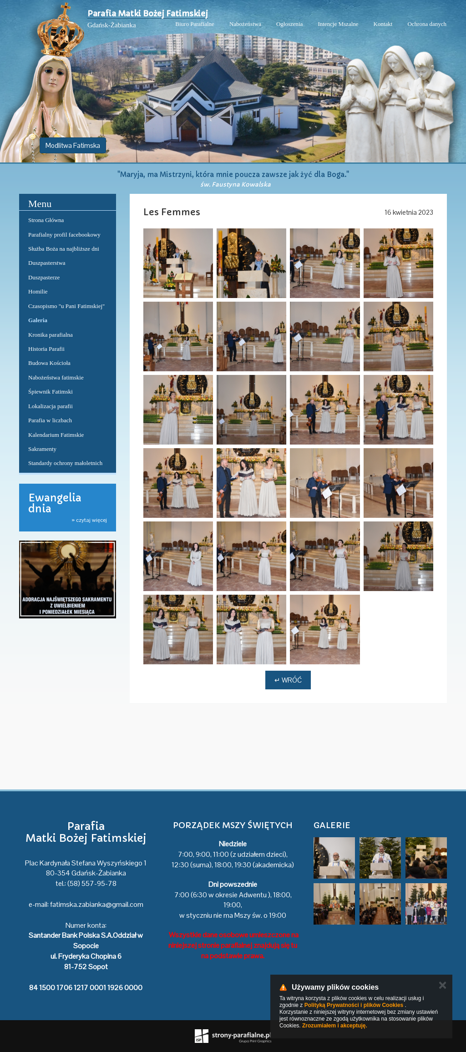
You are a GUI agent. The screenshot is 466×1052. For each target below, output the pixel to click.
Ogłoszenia (289, 23)
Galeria (37, 320)
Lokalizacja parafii (50, 406)
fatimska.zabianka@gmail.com (96, 904)
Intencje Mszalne (338, 23)
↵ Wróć (288, 680)
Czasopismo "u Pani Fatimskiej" (66, 306)
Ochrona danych (426, 23)
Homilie (38, 291)
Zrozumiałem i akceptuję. (334, 1025)
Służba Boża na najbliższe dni (63, 248)
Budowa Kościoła (49, 362)
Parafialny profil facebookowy (64, 234)
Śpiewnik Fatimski (50, 391)
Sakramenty (42, 448)
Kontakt (383, 23)
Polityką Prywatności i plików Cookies (353, 1005)
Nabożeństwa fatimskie (56, 377)
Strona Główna (46, 220)
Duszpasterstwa (47, 262)
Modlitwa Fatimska (73, 145)
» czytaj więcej (89, 520)
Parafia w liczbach (50, 420)
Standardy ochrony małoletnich (65, 463)
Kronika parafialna (50, 334)
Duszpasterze (44, 277)
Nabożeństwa (245, 23)
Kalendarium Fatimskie (56, 434)
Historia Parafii (46, 348)
